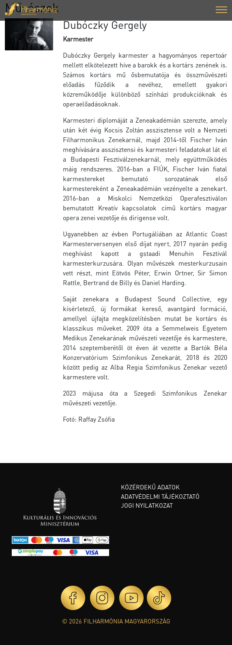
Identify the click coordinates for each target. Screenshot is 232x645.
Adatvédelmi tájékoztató (160, 496)
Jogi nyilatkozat (147, 505)
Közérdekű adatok (150, 487)
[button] (221, 10)
